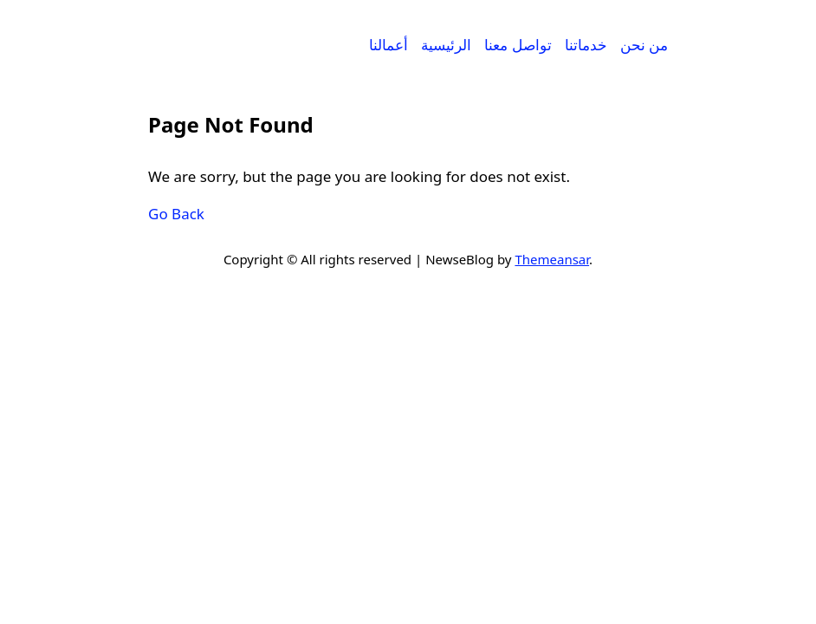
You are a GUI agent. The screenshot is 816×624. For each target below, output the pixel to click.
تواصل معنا (517, 45)
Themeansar (552, 259)
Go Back (176, 214)
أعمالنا (388, 45)
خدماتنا (586, 45)
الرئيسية (446, 45)
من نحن (644, 45)
